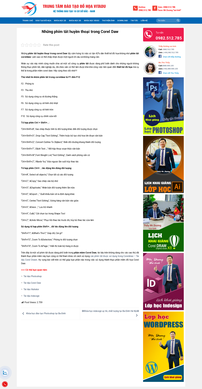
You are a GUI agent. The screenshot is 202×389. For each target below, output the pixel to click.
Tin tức (134, 20)
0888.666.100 (168, 66)
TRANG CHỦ (27, 20)
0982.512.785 (145, 10)
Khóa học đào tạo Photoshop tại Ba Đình (43, 313)
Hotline (142, 7)
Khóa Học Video (91, 20)
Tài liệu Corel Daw (32, 283)
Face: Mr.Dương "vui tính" (169, 10)
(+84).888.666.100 (170, 69)
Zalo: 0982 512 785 (166, 7)
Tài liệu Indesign (31, 296)
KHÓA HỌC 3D (75, 20)
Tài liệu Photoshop (33, 276)
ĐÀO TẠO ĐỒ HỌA (43, 20)
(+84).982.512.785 (170, 52)
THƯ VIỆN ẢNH (108, 20)
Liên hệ (144, 20)
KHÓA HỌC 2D (60, 20)
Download (122, 20)
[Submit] (178, 20)
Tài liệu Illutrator (31, 289)
